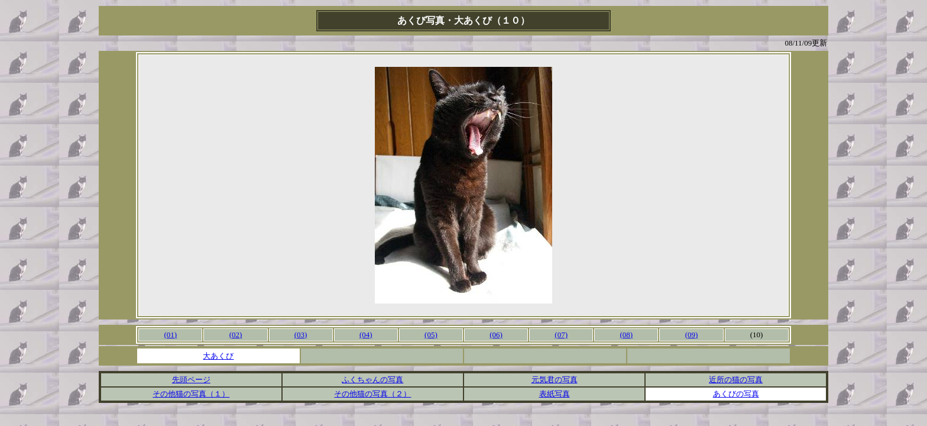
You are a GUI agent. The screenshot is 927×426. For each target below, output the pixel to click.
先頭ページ (191, 379)
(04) (365, 334)
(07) (561, 334)
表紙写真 (554, 393)
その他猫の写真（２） (372, 393)
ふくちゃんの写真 (372, 379)
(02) (235, 334)
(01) (170, 334)
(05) (430, 334)
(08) (626, 334)
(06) (496, 334)
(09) (691, 334)
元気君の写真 (554, 379)
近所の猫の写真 (736, 379)
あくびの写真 (736, 393)
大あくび (218, 355)
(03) (300, 334)
